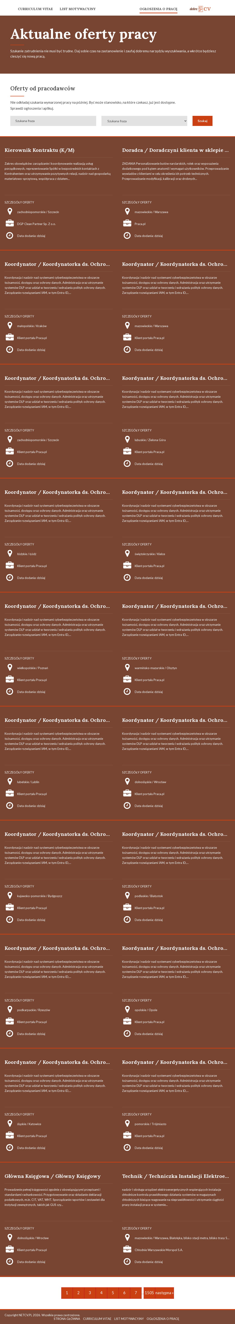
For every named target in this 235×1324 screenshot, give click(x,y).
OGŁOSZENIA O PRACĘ (158, 9)
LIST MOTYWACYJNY (77, 9)
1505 (149, 1292)
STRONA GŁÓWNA (67, 1319)
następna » (164, 1292)
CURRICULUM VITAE (35, 9)
